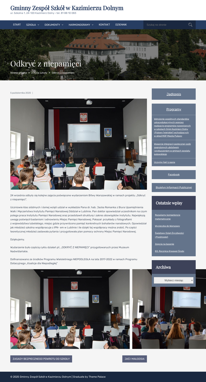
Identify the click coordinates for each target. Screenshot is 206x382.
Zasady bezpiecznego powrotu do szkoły (41, 358)
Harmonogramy (79, 24)
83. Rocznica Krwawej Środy (169, 251)
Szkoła (31, 24)
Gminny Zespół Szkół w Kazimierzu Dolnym (66, 8)
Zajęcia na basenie (164, 244)
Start (17, 24)
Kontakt (104, 24)
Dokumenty (52, 24)
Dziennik (121, 24)
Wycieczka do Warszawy (167, 226)
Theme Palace (97, 376)
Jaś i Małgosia (135, 358)
